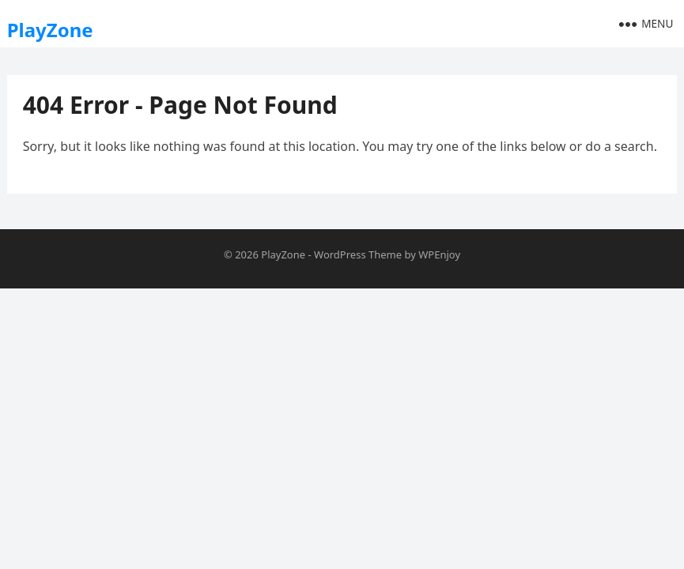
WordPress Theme (358, 254)
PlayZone (50, 30)
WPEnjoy (439, 254)
